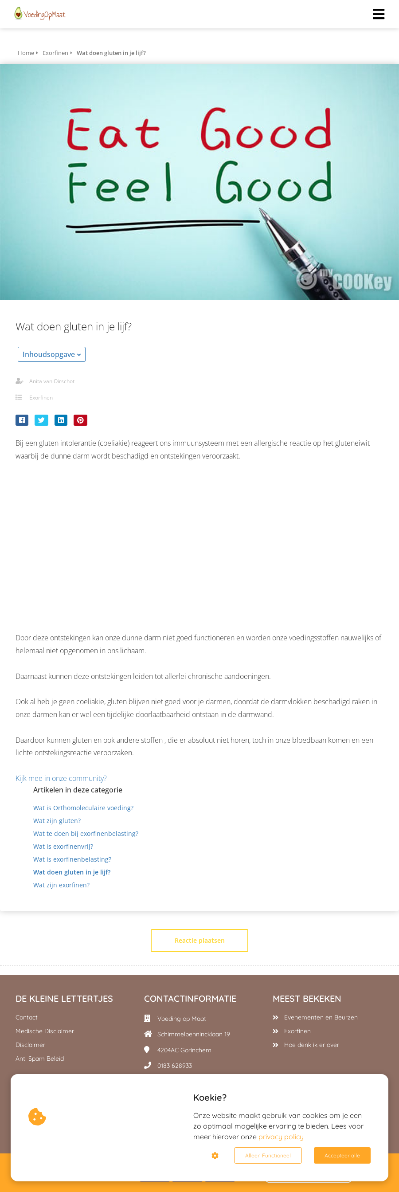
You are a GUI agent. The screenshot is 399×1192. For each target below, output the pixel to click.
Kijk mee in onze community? (62, 778)
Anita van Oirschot (51, 381)
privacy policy (281, 1136)
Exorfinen (41, 397)
